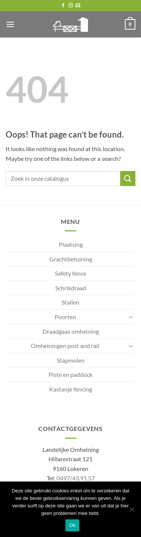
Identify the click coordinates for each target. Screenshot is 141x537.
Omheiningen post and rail (65, 345)
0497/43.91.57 (75, 478)
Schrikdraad (70, 287)
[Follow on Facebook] (63, 5)
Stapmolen (71, 360)
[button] (10, 24)
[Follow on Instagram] (70, 5)
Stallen (70, 302)
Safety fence (70, 273)
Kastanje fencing (70, 389)
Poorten (65, 316)
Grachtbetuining (70, 258)
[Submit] (127, 178)
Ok (72, 525)
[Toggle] (130, 316)
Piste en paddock (70, 374)
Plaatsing (71, 244)
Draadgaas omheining (70, 331)
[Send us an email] (78, 5)
